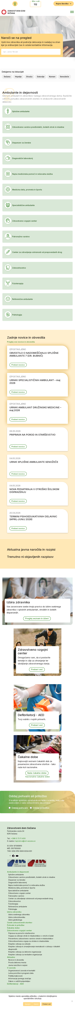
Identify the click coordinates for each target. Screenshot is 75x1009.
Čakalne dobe (13, 928)
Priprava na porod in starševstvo (21, 933)
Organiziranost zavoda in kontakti (21, 970)
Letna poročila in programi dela (20, 973)
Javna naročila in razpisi (17, 965)
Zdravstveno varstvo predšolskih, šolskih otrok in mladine (31, 877)
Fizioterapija (13, 904)
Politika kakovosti (15, 976)
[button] (62, 12)
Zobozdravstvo (14, 901)
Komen (52, 76)
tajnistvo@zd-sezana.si (25, 841)
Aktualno (11, 957)
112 (35, 4)
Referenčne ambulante (17, 906)
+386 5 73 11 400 (18, 838)
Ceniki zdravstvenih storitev (19, 922)
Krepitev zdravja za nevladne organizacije (25, 954)
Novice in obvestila (16, 960)
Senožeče (64, 76)
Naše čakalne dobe (36, 773)
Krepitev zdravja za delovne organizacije (24, 952)
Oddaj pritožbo (41, 807)
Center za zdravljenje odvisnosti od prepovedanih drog (30, 898)
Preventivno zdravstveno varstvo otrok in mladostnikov (30, 938)
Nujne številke (63, 3)
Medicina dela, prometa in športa (21, 888)
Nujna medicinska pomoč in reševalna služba (26, 885)
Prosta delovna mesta (17, 962)
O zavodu (11, 968)
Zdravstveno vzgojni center (19, 893)
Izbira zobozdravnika (16, 917)
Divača (29, 76)
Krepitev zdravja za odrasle (19, 944)
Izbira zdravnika (14, 912)
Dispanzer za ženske (16, 880)
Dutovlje (40, 76)
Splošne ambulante (16, 874)
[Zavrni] (72, 1001)
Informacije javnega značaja (19, 978)
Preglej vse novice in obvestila (21, 342)
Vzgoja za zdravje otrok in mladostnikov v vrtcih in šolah (31, 936)
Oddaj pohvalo (20, 807)
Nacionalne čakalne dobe (37, 777)
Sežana (7, 76)
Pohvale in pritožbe (15, 925)
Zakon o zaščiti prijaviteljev (19, 981)
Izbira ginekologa (15, 920)
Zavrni (36, 1004)
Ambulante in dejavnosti (18, 872)
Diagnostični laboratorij (17, 882)
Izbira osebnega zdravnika (19, 914)
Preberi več (37, 669)
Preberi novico (18, 365)
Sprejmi (27, 1004)
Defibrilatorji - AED (15, 984)
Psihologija (12, 909)
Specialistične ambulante (18, 890)
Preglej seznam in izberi (37, 618)
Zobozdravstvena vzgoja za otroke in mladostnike (28, 941)
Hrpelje (18, 76)
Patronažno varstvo (16, 896)
